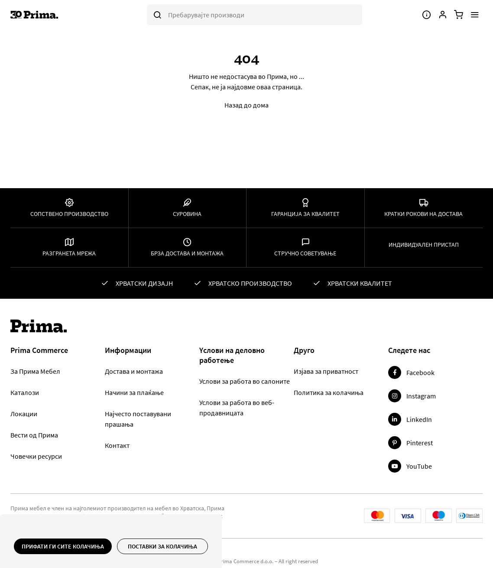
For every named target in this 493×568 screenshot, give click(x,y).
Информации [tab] (128, 350)
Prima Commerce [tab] (39, 350)
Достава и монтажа (134, 371)
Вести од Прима (34, 435)
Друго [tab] (304, 350)
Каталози (24, 392)
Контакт (117, 445)
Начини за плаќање (134, 392)
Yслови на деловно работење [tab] (232, 355)
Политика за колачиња (328, 392)
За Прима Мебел (35, 371)
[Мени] (475, 14)
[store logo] (50, 15)
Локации (23, 413)
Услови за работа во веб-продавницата (236, 407)
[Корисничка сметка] (443, 14)
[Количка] (459, 14)
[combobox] (254, 14)
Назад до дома (246, 105)
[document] (111, 546)
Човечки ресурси (36, 456)
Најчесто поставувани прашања (138, 418)
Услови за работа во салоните (244, 381)
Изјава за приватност (326, 371)
